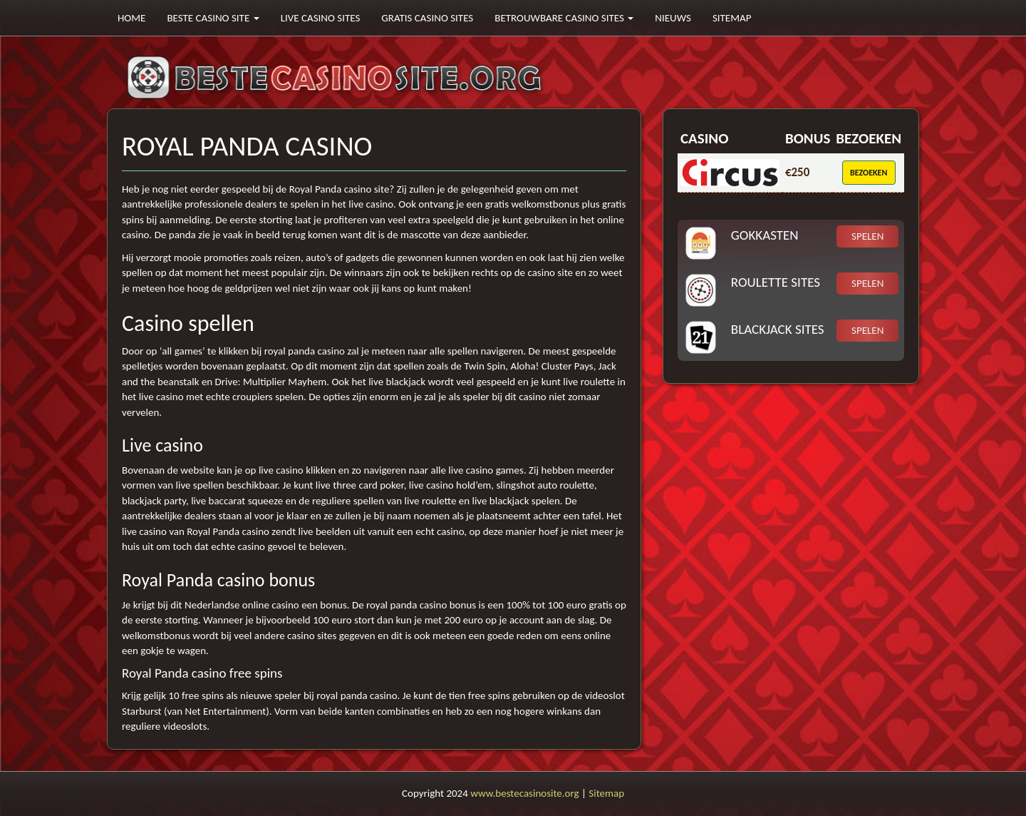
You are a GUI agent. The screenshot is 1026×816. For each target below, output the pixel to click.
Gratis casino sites (427, 17)
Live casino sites (321, 17)
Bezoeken (868, 173)
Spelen (867, 236)
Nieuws (673, 17)
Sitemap (732, 17)
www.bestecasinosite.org (524, 793)
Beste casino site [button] (213, 17)
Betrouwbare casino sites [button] (563, 17)
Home (131, 17)
